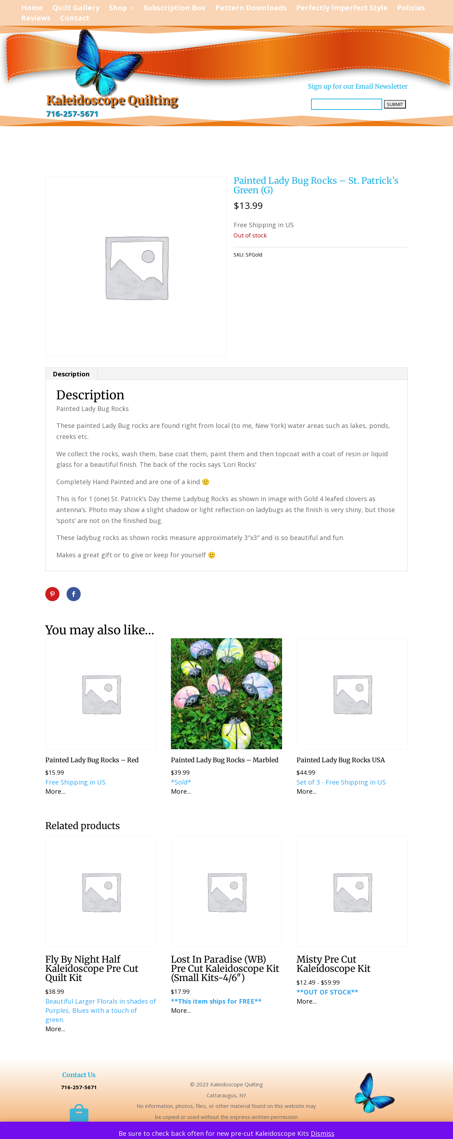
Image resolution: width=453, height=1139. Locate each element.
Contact (75, 19)
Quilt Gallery (75, 8)
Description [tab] (71, 374)
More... (55, 791)
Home (32, 8)
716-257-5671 (72, 113)
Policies (411, 8)
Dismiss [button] (322, 1133)
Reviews (36, 19)
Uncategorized (303, 254)
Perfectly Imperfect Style (342, 8)
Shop (118, 8)
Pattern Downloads (251, 8)
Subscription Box (175, 8)
